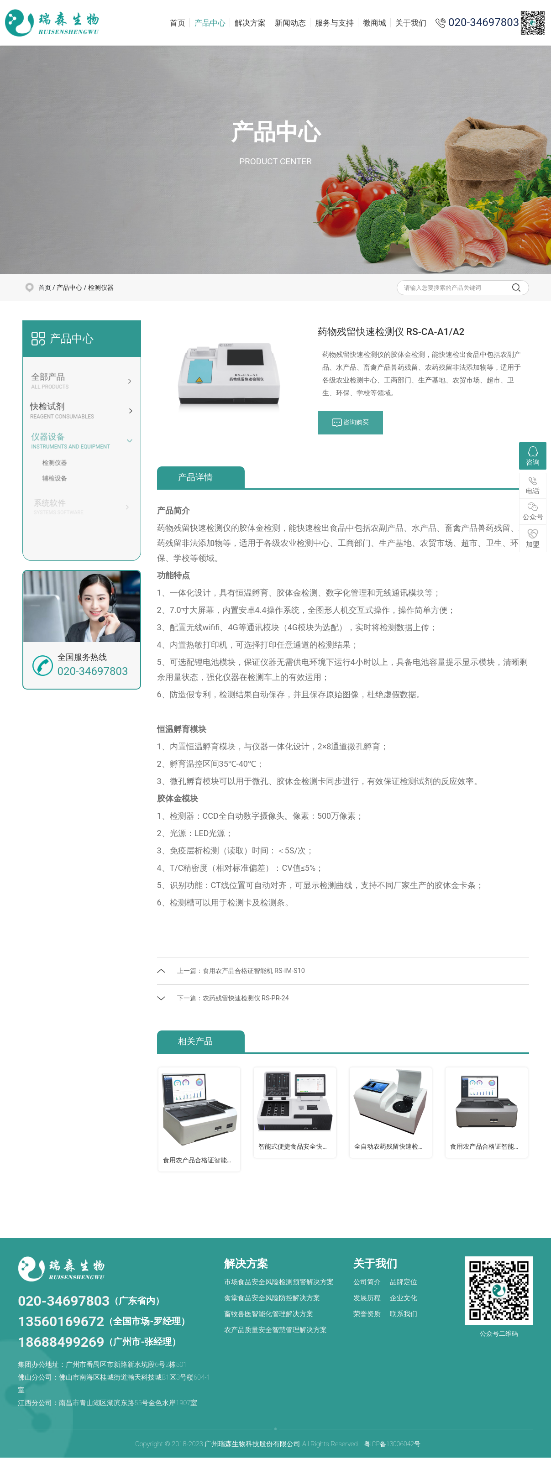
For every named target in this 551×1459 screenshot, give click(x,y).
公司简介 (367, 1283)
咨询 (533, 456)
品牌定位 (403, 1283)
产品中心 (210, 22)
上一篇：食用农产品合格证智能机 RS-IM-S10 (245, 971)
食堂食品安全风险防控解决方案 (272, 1299)
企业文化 (403, 1299)
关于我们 (410, 22)
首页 (177, 22)
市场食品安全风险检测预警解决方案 (279, 1283)
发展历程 (367, 1299)
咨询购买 (351, 423)
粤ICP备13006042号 (392, 1445)
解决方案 (250, 22)
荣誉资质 (367, 1315)
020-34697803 (64, 1302)
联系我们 (403, 1315)
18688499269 (61, 1343)
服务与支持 (334, 22)
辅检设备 (57, 477)
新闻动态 (290, 22)
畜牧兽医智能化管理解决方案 (268, 1315)
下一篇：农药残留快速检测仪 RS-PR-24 (236, 998)
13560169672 (61, 1323)
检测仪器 (101, 287)
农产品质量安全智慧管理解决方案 (275, 1331)
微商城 (374, 22)
